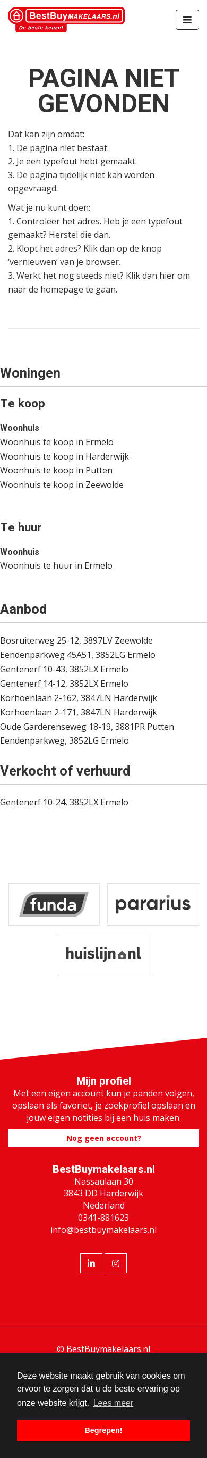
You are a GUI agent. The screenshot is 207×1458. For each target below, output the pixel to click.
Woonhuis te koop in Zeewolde (62, 484)
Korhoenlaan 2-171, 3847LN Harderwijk (78, 712)
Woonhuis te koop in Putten (56, 470)
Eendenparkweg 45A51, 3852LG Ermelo (78, 655)
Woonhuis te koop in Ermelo (57, 442)
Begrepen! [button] (103, 1430)
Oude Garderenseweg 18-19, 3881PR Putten (87, 726)
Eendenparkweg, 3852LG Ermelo (64, 740)
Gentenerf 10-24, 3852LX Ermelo (64, 802)
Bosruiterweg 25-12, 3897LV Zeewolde (76, 640)
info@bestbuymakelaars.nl (103, 1230)
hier (167, 275)
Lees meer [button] (113, 1402)
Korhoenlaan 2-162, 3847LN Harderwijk (78, 698)
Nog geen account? (103, 1138)
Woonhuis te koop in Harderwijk (64, 456)
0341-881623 (103, 1217)
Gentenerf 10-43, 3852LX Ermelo (64, 669)
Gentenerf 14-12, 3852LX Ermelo (64, 683)
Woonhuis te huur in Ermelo (56, 565)
